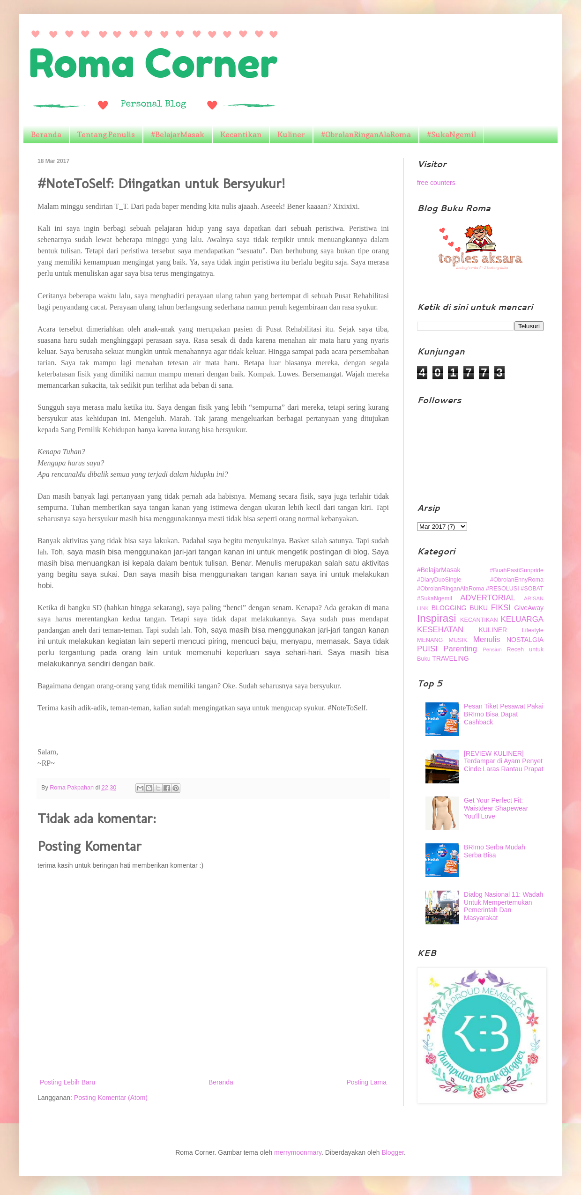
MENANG (430, 640)
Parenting (460, 648)
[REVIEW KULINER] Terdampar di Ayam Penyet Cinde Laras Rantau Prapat (504, 761)
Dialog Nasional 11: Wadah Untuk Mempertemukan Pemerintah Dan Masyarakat (503, 906)
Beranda (46, 134)
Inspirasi (436, 618)
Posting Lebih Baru (67, 1082)
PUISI (427, 648)
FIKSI (501, 607)
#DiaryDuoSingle (439, 579)
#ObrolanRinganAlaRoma (366, 134)
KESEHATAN (440, 629)
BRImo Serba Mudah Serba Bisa (494, 851)
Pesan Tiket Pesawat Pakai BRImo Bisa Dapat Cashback (504, 714)
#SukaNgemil (451, 134)
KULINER (493, 630)
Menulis (486, 639)
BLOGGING (449, 608)
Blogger (392, 1152)
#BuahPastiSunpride (517, 570)
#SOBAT (532, 588)
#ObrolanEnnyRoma (517, 579)
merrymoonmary (297, 1152)
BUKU (478, 608)
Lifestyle (533, 630)
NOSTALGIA (525, 639)
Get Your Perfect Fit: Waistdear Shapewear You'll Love (496, 808)
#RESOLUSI (502, 588)
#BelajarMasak (177, 134)
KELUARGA (522, 619)
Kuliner (291, 134)
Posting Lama (366, 1082)
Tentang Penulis (106, 134)
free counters (436, 182)
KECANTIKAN (479, 620)
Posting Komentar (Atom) (111, 1097)
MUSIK (458, 640)
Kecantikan (240, 134)
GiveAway (529, 608)
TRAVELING (450, 658)
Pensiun (492, 649)
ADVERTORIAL (487, 597)
